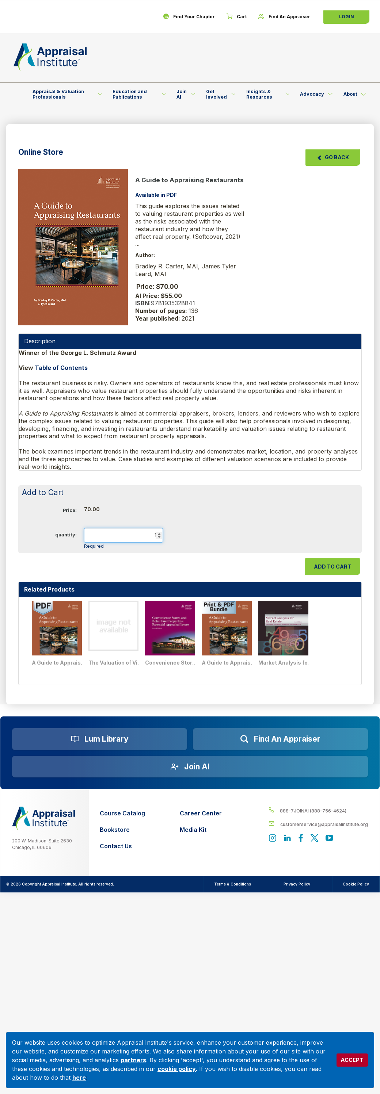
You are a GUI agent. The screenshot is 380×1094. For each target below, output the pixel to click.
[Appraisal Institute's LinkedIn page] (287, 839)
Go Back (333, 157)
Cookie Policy (356, 884)
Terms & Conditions (232, 884)
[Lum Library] (99, 739)
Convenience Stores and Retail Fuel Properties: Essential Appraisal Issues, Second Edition (172, 662)
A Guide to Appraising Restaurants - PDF (59, 662)
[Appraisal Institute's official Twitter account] (314, 839)
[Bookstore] (122, 830)
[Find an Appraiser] (280, 739)
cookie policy (176, 1068)
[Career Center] (201, 813)
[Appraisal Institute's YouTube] (329, 839)
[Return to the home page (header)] (50, 57)
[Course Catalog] (122, 813)
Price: (70, 510)
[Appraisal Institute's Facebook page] (301, 839)
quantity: (66, 535)
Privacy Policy (297, 884)
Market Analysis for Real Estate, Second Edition (285, 662)
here (79, 1077)
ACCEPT (352, 1060)
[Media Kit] (201, 830)
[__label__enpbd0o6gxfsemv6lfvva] (318, 824)
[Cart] (237, 16)
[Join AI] (190, 767)
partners (133, 1060)
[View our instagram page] (272, 839)
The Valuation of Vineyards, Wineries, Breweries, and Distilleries (115, 662)
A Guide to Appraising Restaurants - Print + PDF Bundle (229, 662)
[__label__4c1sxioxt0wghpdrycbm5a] (318, 810)
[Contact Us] (122, 846)
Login (346, 16)
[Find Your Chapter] (189, 16)
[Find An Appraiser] (284, 16)
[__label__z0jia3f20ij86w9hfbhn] (43, 818)
